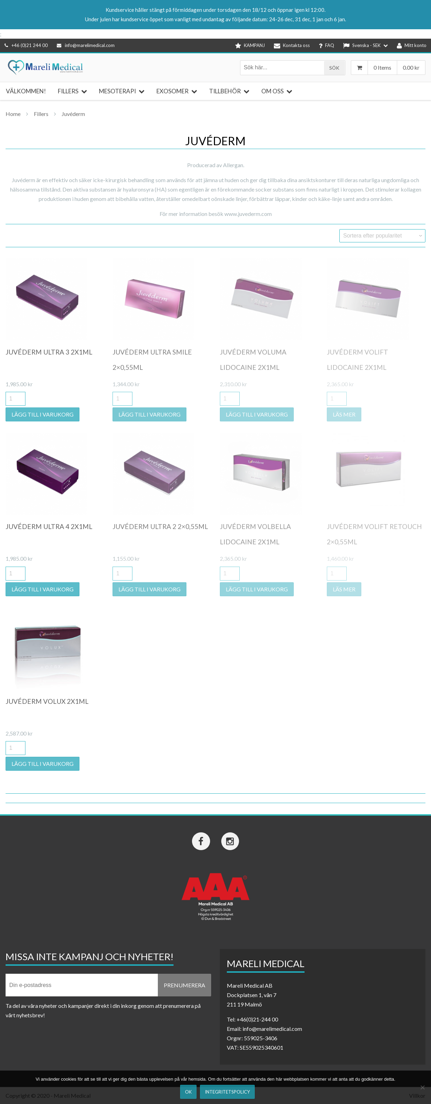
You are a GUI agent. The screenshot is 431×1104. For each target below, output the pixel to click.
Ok (188, 1092)
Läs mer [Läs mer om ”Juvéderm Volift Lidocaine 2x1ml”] (344, 414)
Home (13, 113)
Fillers (41, 113)
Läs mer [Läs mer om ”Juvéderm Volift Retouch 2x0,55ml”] (344, 589)
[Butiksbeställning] (382, 235)
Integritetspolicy (227, 1092)
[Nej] (422, 1087)
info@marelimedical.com (86, 45)
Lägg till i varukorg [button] (42, 414)
